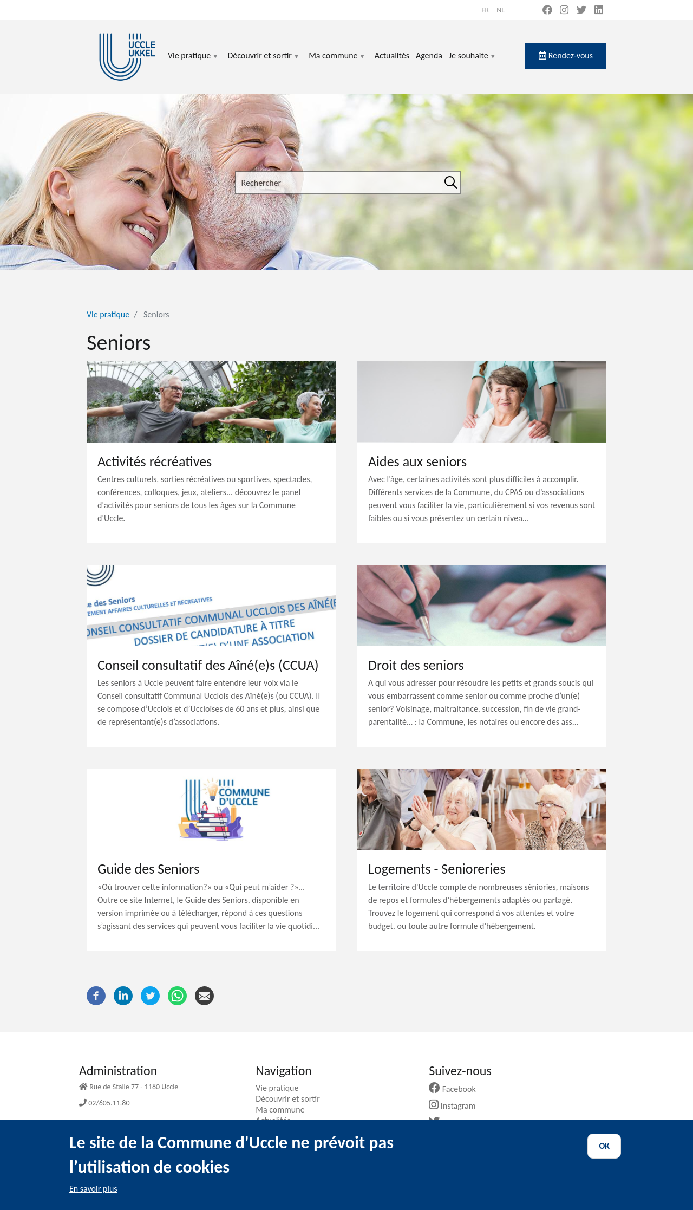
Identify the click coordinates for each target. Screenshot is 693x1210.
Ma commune (337, 62)
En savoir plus (93, 1198)
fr (485, 10)
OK (604, 1155)
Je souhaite (472, 62)
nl (500, 10)
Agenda (429, 55)
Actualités (392, 55)
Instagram (456, 1106)
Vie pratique (193, 62)
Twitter (452, 1122)
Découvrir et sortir (263, 62)
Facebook (456, 1089)
